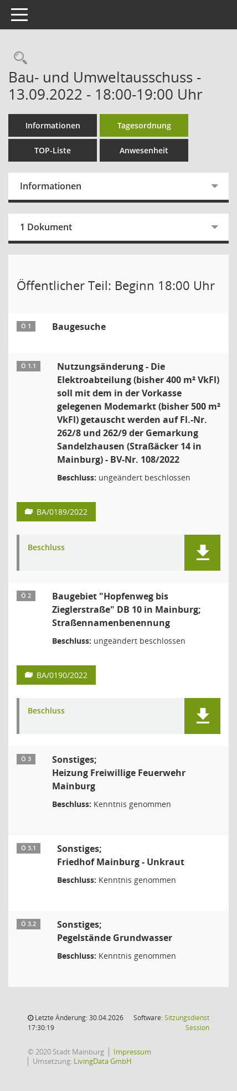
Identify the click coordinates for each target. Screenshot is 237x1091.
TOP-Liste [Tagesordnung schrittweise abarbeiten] (52, 150)
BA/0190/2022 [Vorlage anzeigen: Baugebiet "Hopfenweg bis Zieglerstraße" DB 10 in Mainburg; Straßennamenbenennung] (62, 675)
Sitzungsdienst (186, 1022)
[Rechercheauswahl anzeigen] (17, 58)
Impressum (132, 1052)
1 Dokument (46, 227)
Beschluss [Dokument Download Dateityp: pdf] (46, 547)
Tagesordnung (144, 125)
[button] (202, 553)
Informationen (52, 125)
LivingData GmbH (103, 1061)
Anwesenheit (144, 150)
